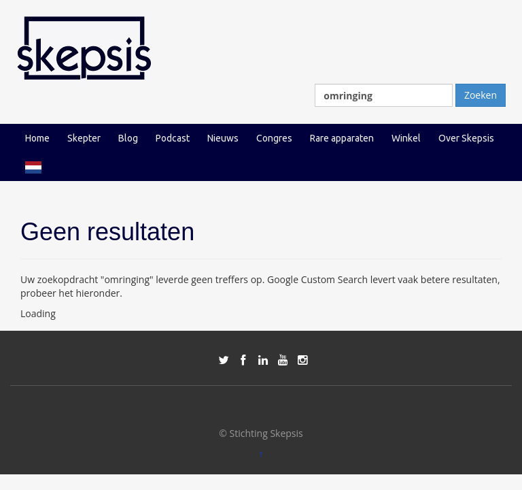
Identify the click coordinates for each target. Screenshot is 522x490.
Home (37, 138)
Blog (128, 138)
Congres (274, 138)
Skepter (84, 138)
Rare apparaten (342, 138)
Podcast (173, 138)
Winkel (406, 138)
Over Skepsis (466, 138)
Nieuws (223, 138)
